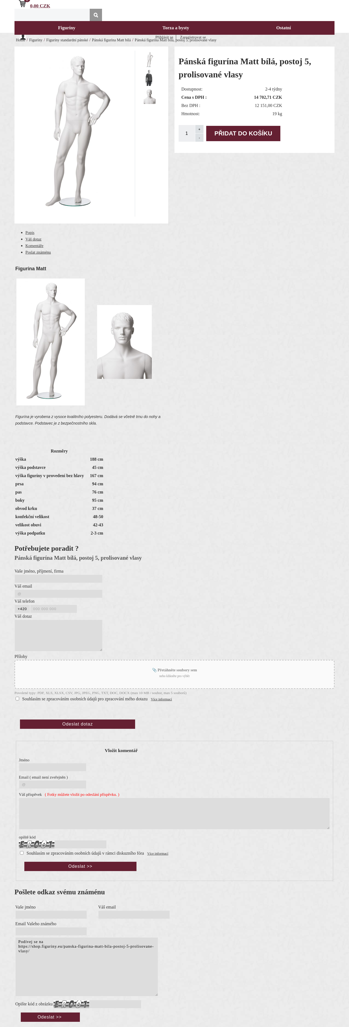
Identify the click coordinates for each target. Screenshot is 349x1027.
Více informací (161, 699)
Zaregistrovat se (193, 37)
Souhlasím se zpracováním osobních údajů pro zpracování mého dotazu (85, 699)
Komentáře (34, 245)
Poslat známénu (38, 252)
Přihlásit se (164, 37)
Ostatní (283, 27)
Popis (29, 232)
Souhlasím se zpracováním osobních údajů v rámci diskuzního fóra (85, 853)
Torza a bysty (175, 27)
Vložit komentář (121, 750)
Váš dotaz (33, 239)
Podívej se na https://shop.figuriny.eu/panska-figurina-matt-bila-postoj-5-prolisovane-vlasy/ (87, 967)
